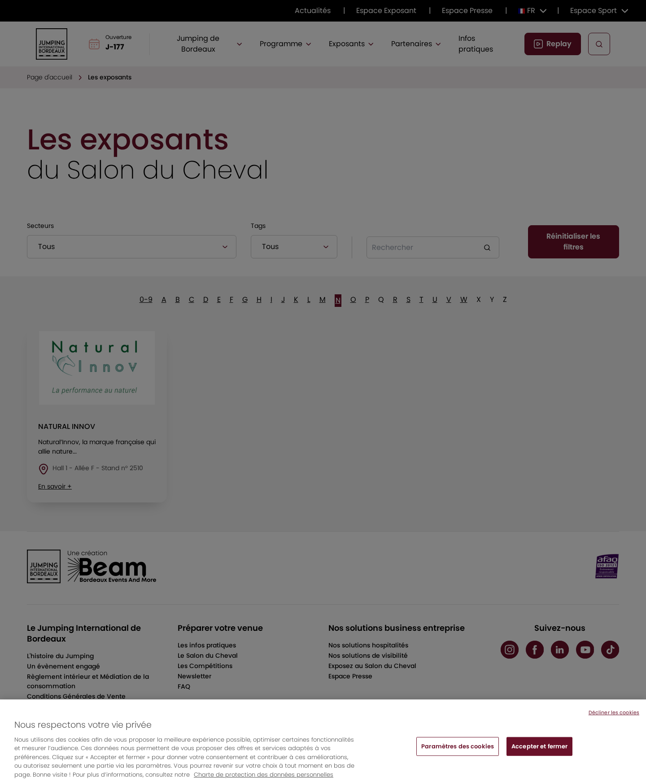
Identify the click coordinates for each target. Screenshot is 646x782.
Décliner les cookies (614, 719)
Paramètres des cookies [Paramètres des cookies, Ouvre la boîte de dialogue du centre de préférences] (457, 753)
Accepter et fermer (539, 753)
